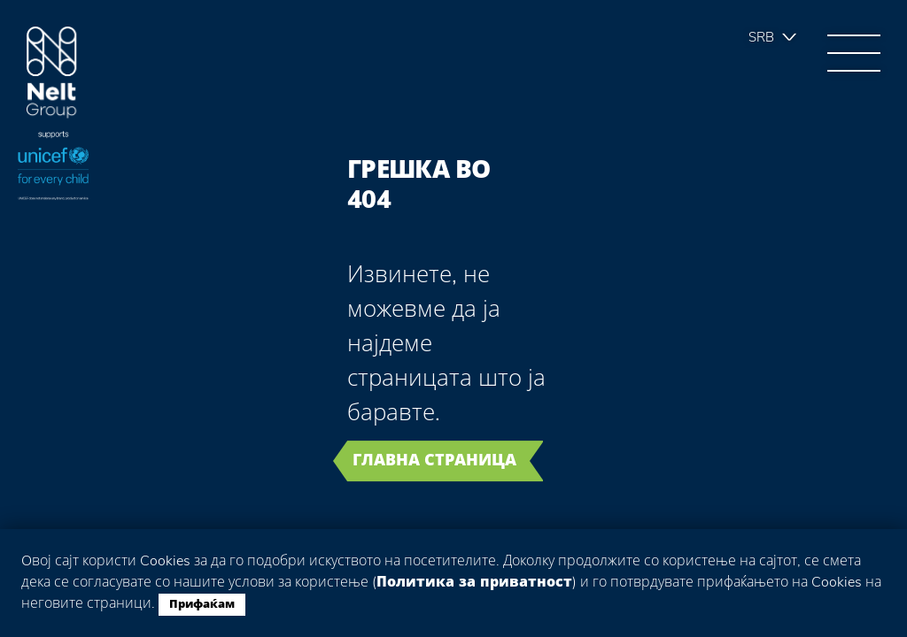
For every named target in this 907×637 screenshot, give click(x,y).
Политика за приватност (474, 582)
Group (52, 73)
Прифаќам (202, 604)
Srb (761, 37)
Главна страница (434, 460)
